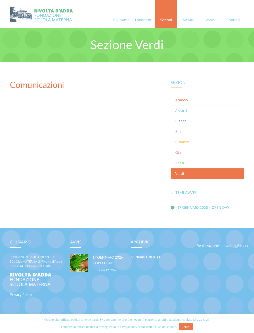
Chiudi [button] (186, 327)
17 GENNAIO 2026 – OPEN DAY (203, 207)
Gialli (179, 152)
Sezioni (166, 14)
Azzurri (181, 110)
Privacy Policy (21, 294)
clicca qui (201, 319)
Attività (188, 14)
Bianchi (181, 121)
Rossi (179, 163)
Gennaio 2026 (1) (146, 257)
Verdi (179, 173)
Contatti (233, 14)
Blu (178, 131)
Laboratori (144, 14)
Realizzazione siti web (215, 245)
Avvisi (211, 14)
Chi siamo (121, 14)
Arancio (181, 100)
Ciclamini (182, 142)
